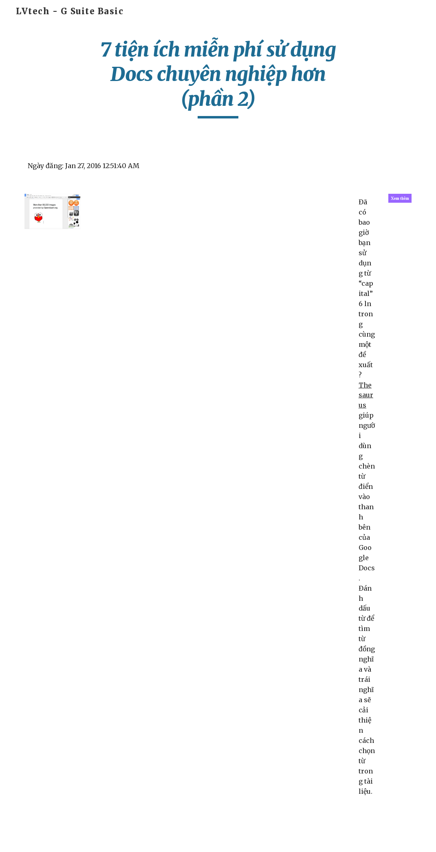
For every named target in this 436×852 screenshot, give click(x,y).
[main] (218, 78)
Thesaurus (366, 395)
